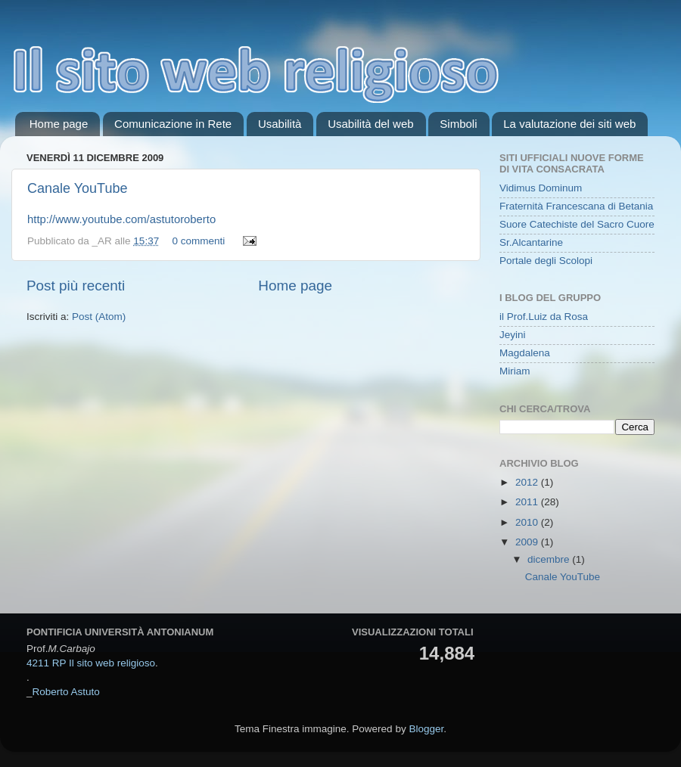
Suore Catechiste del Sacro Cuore (577, 224)
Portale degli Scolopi (545, 260)
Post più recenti (75, 285)
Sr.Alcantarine (531, 242)
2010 (528, 522)
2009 (528, 542)
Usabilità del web (370, 123)
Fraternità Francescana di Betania (576, 206)
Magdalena (524, 353)
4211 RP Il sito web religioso (90, 663)
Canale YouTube (77, 188)
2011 (528, 502)
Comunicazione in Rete (173, 123)
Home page (59, 123)
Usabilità (280, 123)
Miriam (514, 371)
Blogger (426, 728)
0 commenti (198, 241)
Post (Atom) (99, 316)
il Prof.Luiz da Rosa (543, 316)
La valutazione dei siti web (569, 123)
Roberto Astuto (66, 691)
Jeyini (512, 334)
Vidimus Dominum (540, 188)
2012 (528, 482)
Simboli (458, 123)
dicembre (549, 559)
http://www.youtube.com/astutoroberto (121, 219)
